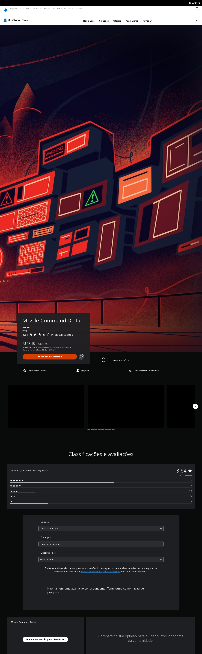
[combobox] (101, 525)
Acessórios (48, 9)
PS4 (27, 9)
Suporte (79, 9)
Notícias (60, 9)
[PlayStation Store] (16, 17)
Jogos (12, 9)
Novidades (72, 17)
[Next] (195, 403)
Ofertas (100, 17)
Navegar (130, 17)
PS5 (20, 9)
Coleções (87, 17)
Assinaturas (115, 17)
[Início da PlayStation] (5, 9)
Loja (69, 9)
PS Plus (36, 9)
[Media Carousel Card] (46, 403)
